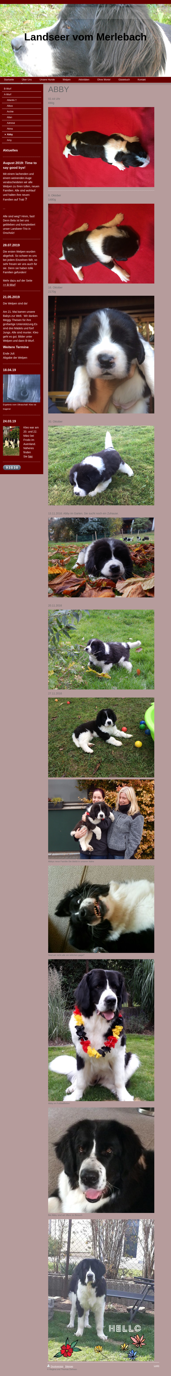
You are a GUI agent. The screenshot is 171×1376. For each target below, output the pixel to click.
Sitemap (69, 1366)
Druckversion (55, 1366)
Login (156, 1366)
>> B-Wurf (9, 284)
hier (30, 456)
